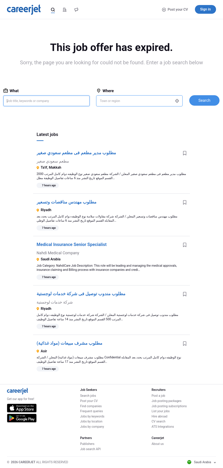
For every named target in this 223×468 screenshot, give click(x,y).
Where (105, 90)
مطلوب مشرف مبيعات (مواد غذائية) (69, 343)
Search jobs (88, 395)
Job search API (90, 449)
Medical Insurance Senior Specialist (72, 244)
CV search (158, 421)
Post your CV (175, 9)
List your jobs (161, 411)
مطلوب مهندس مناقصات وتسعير (66, 202)
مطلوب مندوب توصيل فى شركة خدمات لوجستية (81, 293)
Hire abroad (159, 416)
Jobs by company (92, 426)
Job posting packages (166, 401)
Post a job (158, 395)
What (11, 90)
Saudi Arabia (201, 462)
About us (158, 444)
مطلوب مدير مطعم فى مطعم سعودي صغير (76, 152)
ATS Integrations (163, 426)
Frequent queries (91, 411)
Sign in (205, 9)
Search (204, 100)
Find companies (91, 406)
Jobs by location (91, 421)
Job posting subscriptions (169, 406)
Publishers (87, 444)
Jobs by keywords (92, 416)
